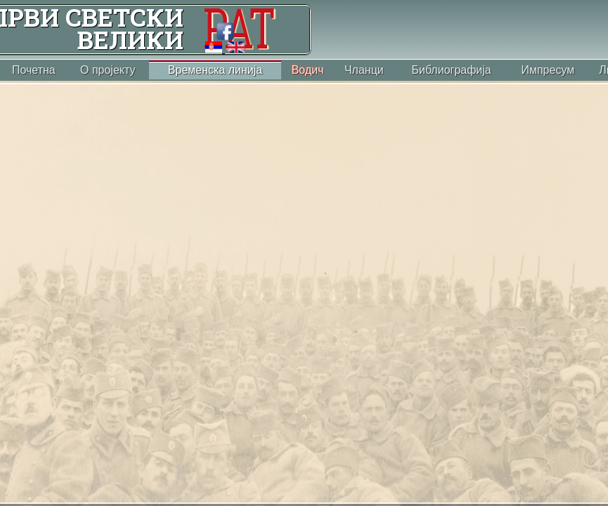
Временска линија (215, 70)
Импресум (547, 70)
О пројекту (108, 70)
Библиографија (451, 70)
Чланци (364, 70)
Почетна (34, 70)
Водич (308, 70)
